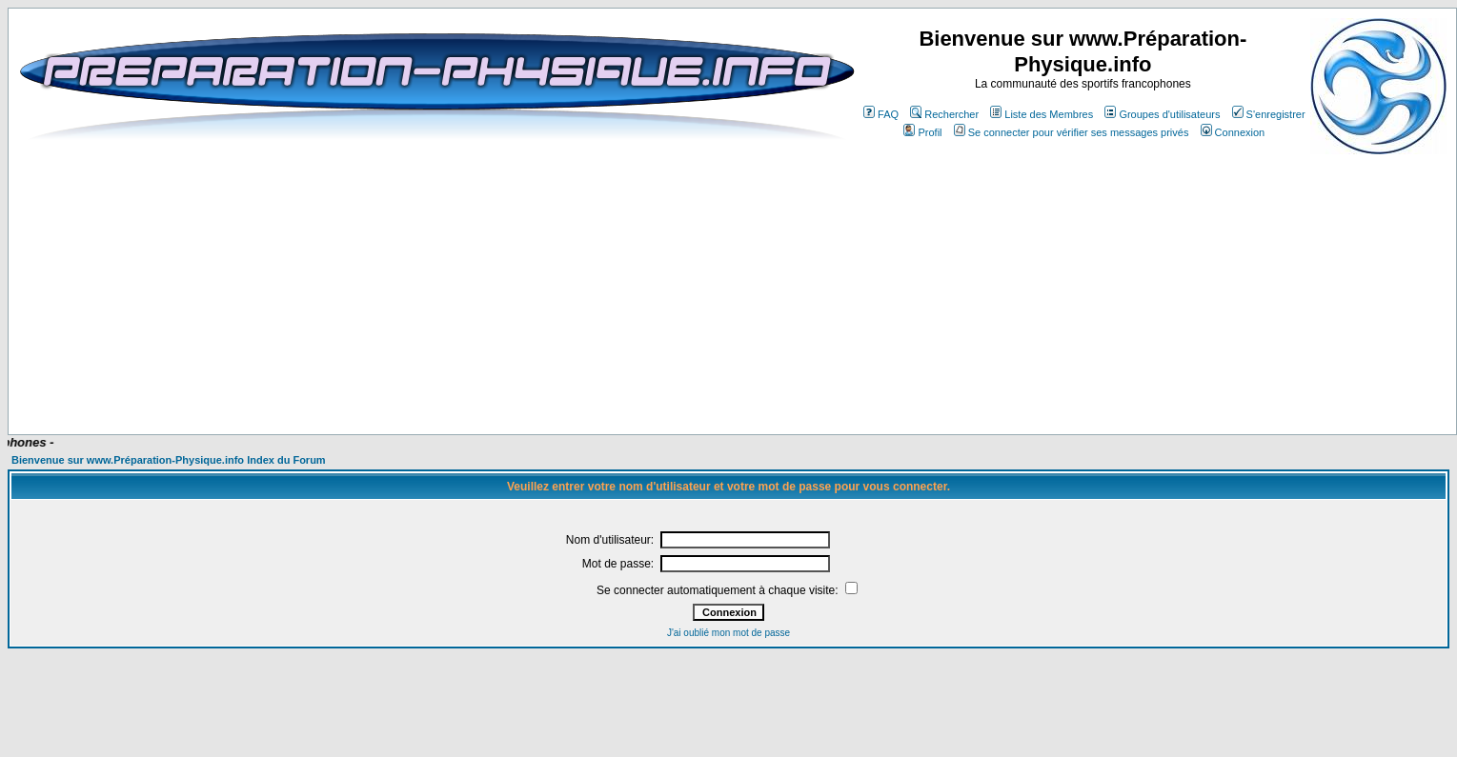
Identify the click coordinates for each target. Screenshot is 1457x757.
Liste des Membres (1041, 114)
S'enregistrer (1268, 114)
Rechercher (944, 114)
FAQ (881, 114)
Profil (922, 132)
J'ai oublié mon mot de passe (728, 633)
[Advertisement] (488, 378)
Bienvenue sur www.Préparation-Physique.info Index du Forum (168, 460)
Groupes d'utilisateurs (1162, 114)
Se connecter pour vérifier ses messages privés (1071, 132)
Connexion (1233, 132)
